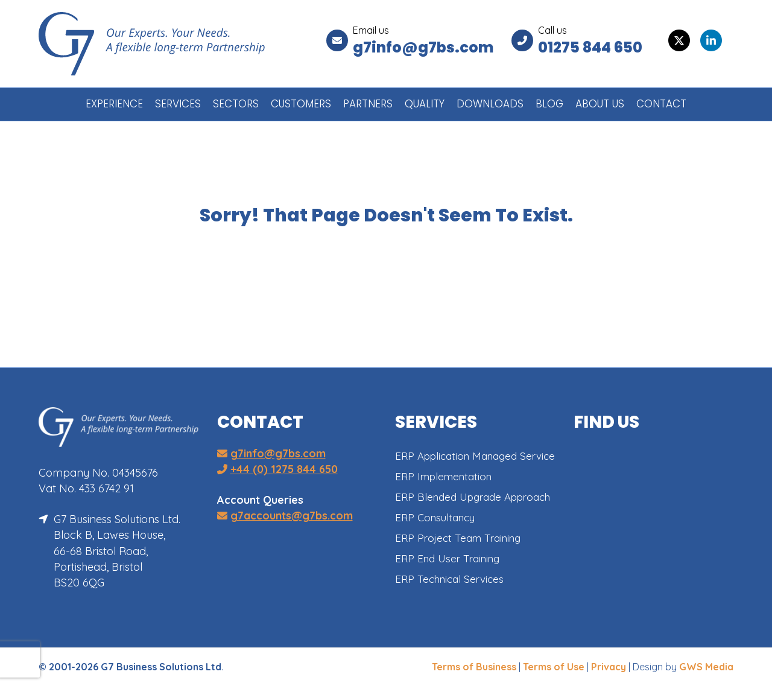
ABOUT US (599, 104)
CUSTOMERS (301, 104)
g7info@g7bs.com (423, 47)
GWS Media (706, 667)
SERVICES (178, 104)
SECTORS (236, 104)
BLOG (549, 104)
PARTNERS (368, 104)
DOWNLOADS (490, 104)
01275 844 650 (590, 47)
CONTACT (661, 104)
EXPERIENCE (114, 104)
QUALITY (425, 104)
